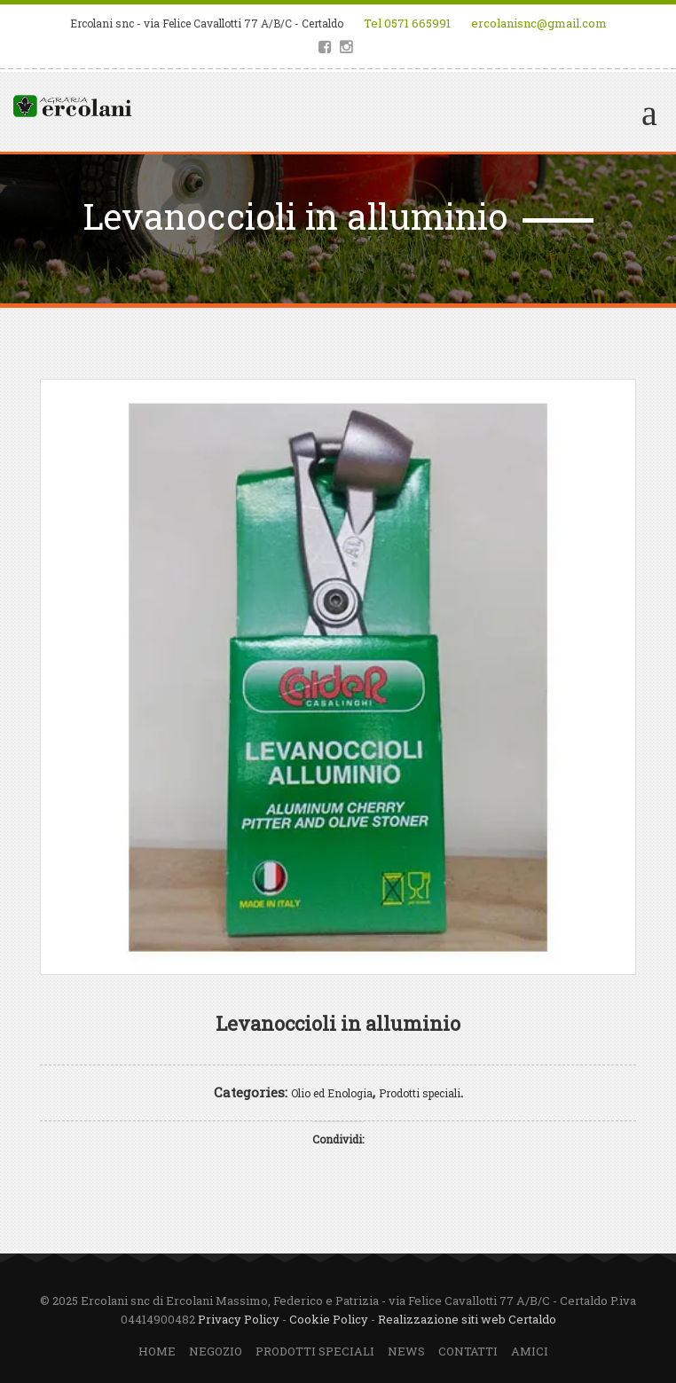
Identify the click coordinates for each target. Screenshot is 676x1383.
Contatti (468, 1351)
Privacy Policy (238, 1319)
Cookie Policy (328, 1319)
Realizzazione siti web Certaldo (467, 1319)
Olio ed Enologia (332, 1093)
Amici (529, 1351)
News (406, 1351)
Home (157, 1351)
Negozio (215, 1351)
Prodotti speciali (419, 1093)
